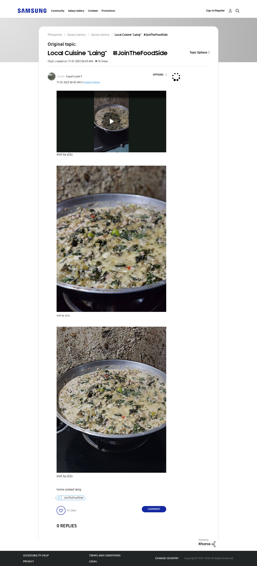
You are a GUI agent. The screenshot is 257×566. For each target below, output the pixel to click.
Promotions (108, 10)
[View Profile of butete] (61, 76)
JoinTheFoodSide (73, 497)
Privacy (28, 561)
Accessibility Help (36, 555)
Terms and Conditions (105, 555)
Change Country (167, 558)
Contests (93, 10)
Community (57, 10)
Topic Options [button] (198, 52)
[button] (159, 75)
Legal (93, 561)
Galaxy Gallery (76, 10)
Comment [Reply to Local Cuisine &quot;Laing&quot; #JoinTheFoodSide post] (154, 509)
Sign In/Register (215, 10)
